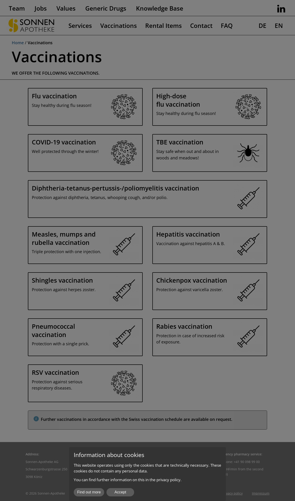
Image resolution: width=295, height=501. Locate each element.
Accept (120, 492)
